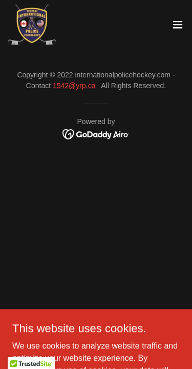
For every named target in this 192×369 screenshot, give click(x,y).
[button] (177, 24)
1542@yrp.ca (74, 85)
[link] (32, 24)
